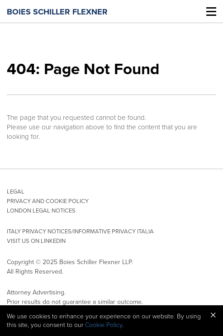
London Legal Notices (41, 210)
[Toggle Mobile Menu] (211, 11)
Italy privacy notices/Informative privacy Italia (80, 231)
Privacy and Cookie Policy (48, 201)
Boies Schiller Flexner (57, 12)
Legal (15, 191)
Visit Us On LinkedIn (36, 241)
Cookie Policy (103, 325)
